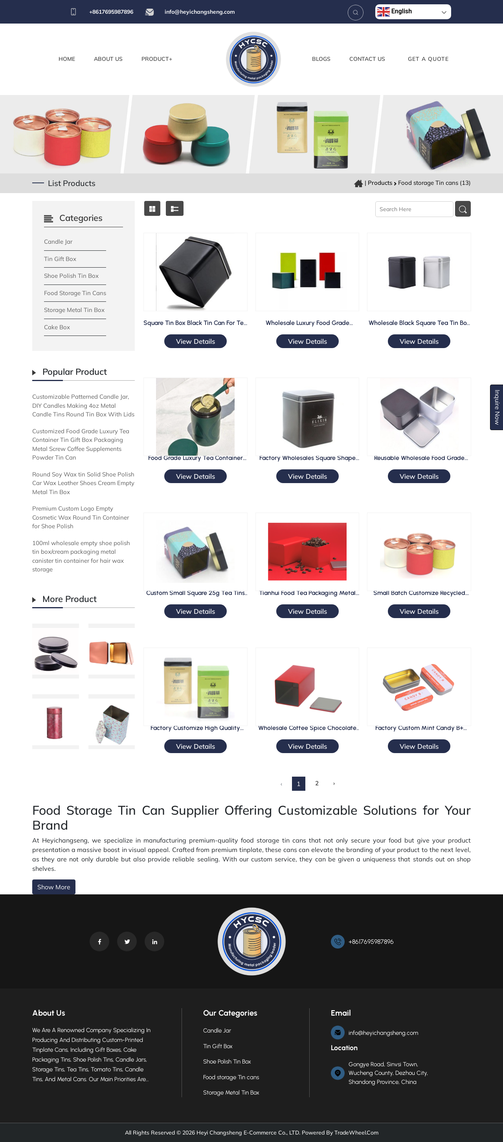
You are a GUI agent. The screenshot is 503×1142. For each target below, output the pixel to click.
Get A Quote (428, 58)
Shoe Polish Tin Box (71, 275)
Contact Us (367, 58)
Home (67, 58)
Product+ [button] (156, 58)
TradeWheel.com (356, 1132)
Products (380, 182)
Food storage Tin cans (75, 293)
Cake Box (57, 327)
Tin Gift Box (60, 259)
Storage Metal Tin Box (74, 310)
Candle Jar (58, 241)
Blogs (321, 58)
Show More (53, 887)
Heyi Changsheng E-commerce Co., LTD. (247, 1132)
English (394, 11)
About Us (108, 58)
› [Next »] (334, 783)
